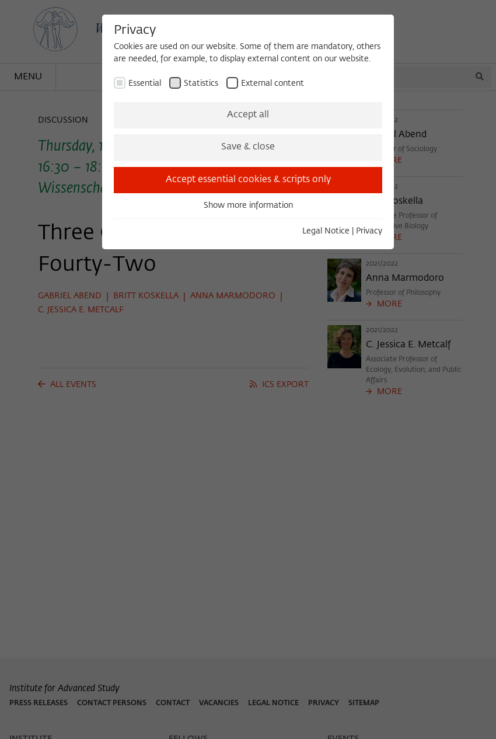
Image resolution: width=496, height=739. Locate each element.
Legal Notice (326, 231)
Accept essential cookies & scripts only (248, 179)
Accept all (248, 115)
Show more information (248, 205)
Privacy (369, 231)
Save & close (248, 147)
